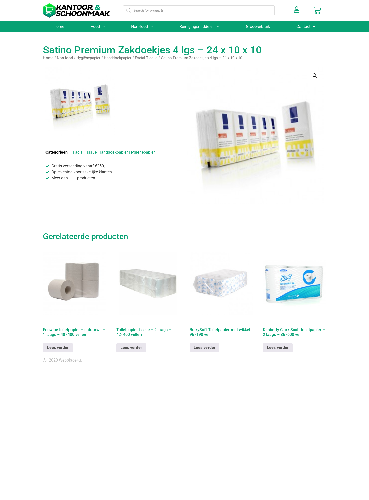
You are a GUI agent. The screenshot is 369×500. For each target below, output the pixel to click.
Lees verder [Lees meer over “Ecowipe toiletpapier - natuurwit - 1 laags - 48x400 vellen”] (58, 347)
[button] (314, 75)
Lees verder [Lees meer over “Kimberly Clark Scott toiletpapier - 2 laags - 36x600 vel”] (278, 347)
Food (98, 26)
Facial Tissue (146, 58)
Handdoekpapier (117, 58)
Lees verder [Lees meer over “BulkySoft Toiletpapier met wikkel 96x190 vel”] (204, 347)
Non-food (142, 26)
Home (59, 26)
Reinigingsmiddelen (199, 26)
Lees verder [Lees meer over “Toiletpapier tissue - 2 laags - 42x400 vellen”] (131, 347)
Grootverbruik (258, 26)
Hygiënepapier (88, 58)
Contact (305, 26)
